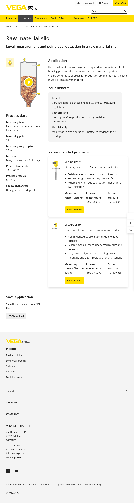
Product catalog (14, 355)
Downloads (41, 18)
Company (79, 18)
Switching (11, 366)
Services (11, 402)
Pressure (10, 371)
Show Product (74, 209)
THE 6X (92, 18)
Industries (25, 18)
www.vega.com (14, 457)
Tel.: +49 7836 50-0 (15, 445)
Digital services (14, 377)
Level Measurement (16, 360)
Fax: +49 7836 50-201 (17, 449)
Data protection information (67, 484)
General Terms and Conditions (22, 484)
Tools (10, 390)
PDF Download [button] (16, 316)
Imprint (45, 484)
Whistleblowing (93, 484)
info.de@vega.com (15, 453)
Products (11, 18)
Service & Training (60, 18)
